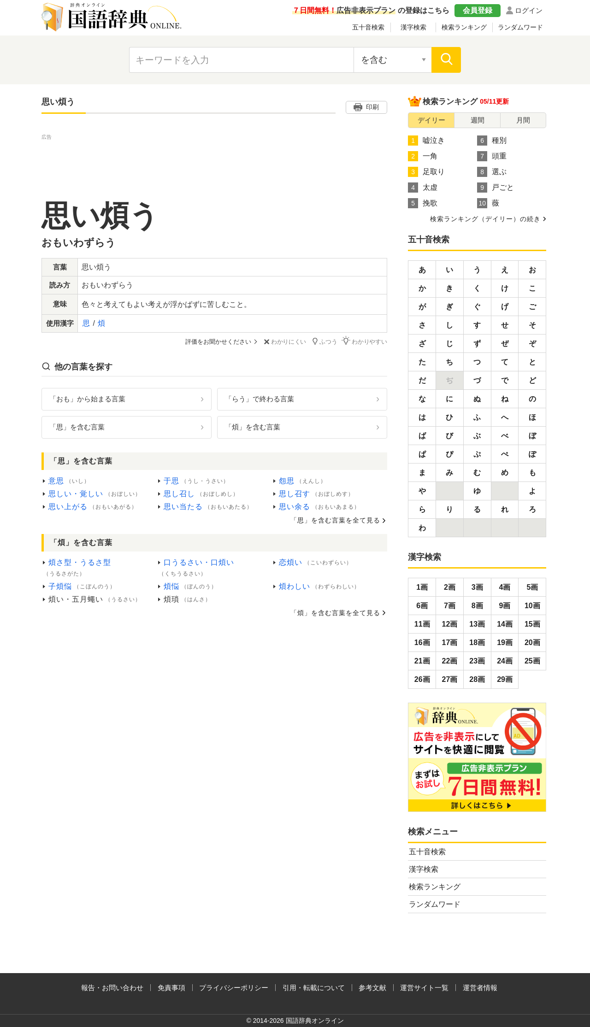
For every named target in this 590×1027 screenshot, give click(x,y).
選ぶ (492, 172)
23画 (477, 661)
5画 (532, 587)
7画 (449, 606)
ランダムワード (520, 27)
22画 (450, 661)
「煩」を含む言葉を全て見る (335, 612)
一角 (422, 156)
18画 (477, 642)
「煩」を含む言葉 (252, 427)
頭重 (492, 156)
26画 (422, 679)
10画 (532, 606)
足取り (426, 172)
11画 (422, 624)
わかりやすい (364, 341)
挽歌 (422, 203)
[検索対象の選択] (393, 60)
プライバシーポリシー (233, 987)
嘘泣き (426, 140)
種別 (492, 140)
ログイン (529, 10)
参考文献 (372, 987)
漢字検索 (413, 27)
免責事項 (171, 987)
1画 (422, 587)
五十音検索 (368, 27)
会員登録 (477, 10)
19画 (505, 642)
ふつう (324, 341)
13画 (477, 624)
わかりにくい (284, 341)
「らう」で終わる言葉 (259, 399)
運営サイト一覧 (424, 987)
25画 (532, 661)
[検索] (446, 60)
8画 (477, 606)
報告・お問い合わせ (112, 987)
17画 (450, 642)
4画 (505, 587)
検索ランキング (464, 27)
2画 (449, 587)
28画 (477, 679)
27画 (450, 679)
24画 (505, 661)
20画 (532, 642)
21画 (422, 661)
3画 (477, 587)
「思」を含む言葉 (77, 427)
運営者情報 (480, 987)
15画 (532, 624)
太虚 (422, 187)
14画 (505, 624)
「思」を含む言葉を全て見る (335, 520)
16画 (422, 642)
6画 (422, 606)
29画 (505, 679)
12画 (450, 624)
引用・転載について (314, 987)
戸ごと (495, 187)
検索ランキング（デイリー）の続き (485, 219)
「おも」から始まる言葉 (87, 399)
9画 (505, 606)
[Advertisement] (214, 162)
